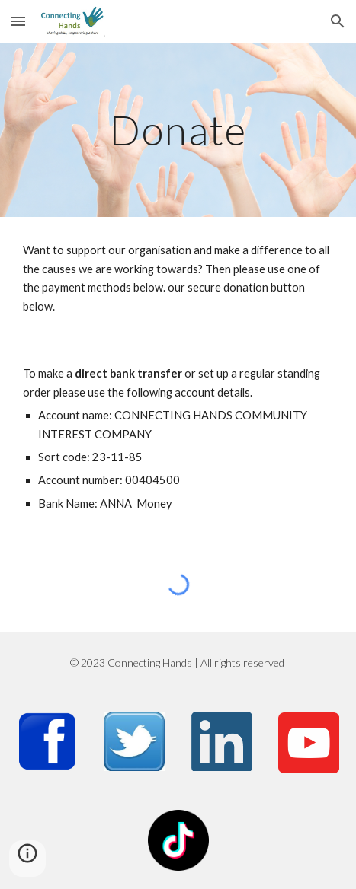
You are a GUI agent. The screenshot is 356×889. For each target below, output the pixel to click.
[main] (178, 130)
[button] (18, 21)
